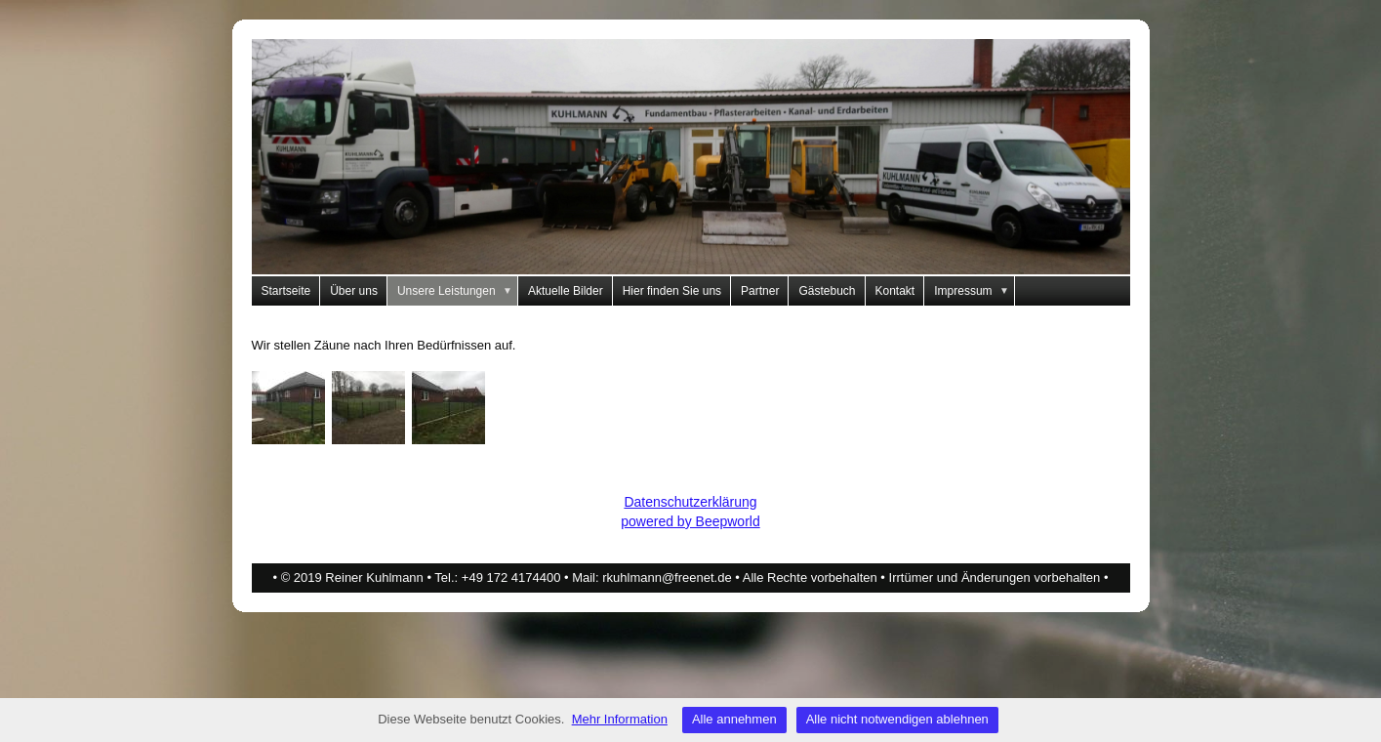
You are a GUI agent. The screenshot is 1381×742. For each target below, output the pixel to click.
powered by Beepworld (690, 521)
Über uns (354, 291)
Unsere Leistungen (457, 291)
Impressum (974, 291)
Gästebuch (826, 291)
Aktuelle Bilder (565, 291)
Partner (760, 291)
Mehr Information (620, 719)
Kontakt (895, 291)
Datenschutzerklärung (690, 502)
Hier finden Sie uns (672, 291)
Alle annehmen (734, 719)
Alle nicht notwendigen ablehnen (897, 719)
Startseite (286, 291)
